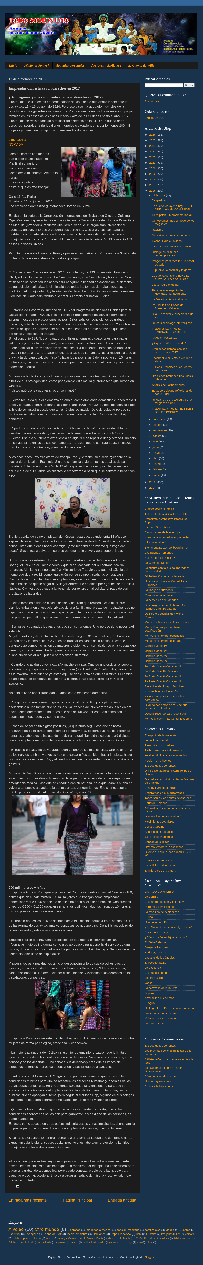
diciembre (159, 195)
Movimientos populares (159, 821)
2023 (152, 151)
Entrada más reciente (27, 1200)
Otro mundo (47, 1229)
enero (157, 475)
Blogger (149, 1257)
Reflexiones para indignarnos (163, 750)
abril (156, 458)
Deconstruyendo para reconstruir (166, 713)
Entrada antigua (122, 1200)
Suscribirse (152, 101)
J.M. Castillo (140, 1238)
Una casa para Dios (157, 922)
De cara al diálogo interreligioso (172, 323)
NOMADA (16, 144)
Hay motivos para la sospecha (164, 846)
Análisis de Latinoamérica (168, 384)
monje (129, 1242)
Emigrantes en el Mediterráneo (164, 792)
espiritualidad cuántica (93, 1242)
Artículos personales (70, 65)
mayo (157, 452)
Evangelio (32, 1234)
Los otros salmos (160, 1238)
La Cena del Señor (157, 562)
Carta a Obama (154, 826)
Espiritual (14, 1234)
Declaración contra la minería (163, 816)
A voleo (16, 1229)
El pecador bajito (155, 962)
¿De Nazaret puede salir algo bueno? (168, 927)
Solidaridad (44, 1242)
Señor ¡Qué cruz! (156, 952)
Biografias (73, 1229)
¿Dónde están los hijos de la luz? (166, 937)
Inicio (13, 65)
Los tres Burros (154, 977)
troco (139, 1242)
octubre (158, 424)
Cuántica (151, 1234)
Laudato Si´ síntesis (157, 527)
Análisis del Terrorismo (159, 860)
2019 (152, 173)
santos (50, 1238)
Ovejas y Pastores (156, 947)
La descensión (154, 967)
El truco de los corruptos (160, 765)
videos (170, 1229)
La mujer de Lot (155, 1023)
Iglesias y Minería (156, 542)
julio (155, 441)
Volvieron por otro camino (161, 1018)
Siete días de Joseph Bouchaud (165, 686)
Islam (110, 1238)
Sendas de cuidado (157, 841)
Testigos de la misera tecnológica (166, 755)
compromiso (152, 1229)
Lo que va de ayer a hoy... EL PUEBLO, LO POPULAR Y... (171, 277)
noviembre (160, 419)
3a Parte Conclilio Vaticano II (163, 671)
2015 (152, 482)
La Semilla (151, 896)
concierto (73, 1242)
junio (156, 447)
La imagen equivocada (159, 590)
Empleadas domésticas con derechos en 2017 (169, 350)
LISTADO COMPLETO (159, 891)
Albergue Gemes (67, 1238)
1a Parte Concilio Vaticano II (163, 681)
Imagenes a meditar (98, 1229)
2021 (152, 162)
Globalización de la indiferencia (165, 576)
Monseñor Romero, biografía (163, 640)
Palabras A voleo (182, 1238)
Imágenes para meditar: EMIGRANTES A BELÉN (169, 330)
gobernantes (115, 1242)
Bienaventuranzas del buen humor (167, 547)
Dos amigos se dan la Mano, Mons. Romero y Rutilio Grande (167, 606)
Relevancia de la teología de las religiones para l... (172, 401)
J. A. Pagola (123, 1238)
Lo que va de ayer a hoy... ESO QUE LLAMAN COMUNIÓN (172, 207)
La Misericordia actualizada (169, 299)
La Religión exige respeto (161, 865)
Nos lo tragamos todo (158, 1081)
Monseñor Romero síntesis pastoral (167, 622)
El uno (149, 917)
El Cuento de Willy (141, 65)
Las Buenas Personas (159, 552)
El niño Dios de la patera (160, 870)
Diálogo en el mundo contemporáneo (165, 253)
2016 (152, 190)
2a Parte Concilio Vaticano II (163, 676)
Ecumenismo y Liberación (161, 691)
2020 (152, 168)
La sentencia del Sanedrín (161, 600)
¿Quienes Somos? (36, 65)
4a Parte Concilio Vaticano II (163, 666)
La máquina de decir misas (162, 911)
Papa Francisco (121, 1234)
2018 (152, 179)
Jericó (148, 982)
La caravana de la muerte (161, 988)
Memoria (190, 1234)
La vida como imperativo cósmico (173, 246)
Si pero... (150, 993)
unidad (149, 1242)
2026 (152, 134)
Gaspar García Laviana (167, 240)
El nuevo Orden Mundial (160, 787)
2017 (152, 184)
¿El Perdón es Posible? (160, 557)
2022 (152, 157)
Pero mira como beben (159, 745)
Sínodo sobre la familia (159, 508)
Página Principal (77, 1200)
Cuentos (185, 1229)
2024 (152, 145)
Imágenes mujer (170, 1234)
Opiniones (98, 1234)
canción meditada (128, 1229)
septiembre (160, 430)
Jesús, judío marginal (165, 284)
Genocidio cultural (156, 740)
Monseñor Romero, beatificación (165, 635)
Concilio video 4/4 (156, 645)
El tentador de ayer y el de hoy (164, 901)
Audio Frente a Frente (91, 1238)
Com (139, 1234)
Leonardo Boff (52, 1234)
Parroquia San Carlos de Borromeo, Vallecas (167, 306)
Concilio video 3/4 (156, 650)
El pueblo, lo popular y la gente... (173, 270)
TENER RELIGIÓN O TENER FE (166, 513)
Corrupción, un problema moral (172, 215)
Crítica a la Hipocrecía (159, 1086)
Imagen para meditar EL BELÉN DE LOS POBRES (172, 410)
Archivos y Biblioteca (106, 65)
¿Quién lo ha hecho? (158, 760)
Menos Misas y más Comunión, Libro (168, 718)
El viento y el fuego (157, 932)
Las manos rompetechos (160, 1013)
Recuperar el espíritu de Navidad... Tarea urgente (169, 292)
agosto (157, 435)
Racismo (157, 229)
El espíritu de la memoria (160, 735)
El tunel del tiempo (156, 972)
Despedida (159, 200)
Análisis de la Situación (159, 831)
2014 (152, 487)
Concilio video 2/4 (156, 655)
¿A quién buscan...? (164, 337)
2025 (152, 140)
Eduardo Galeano (156, 803)
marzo (157, 463)
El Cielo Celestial (156, 942)
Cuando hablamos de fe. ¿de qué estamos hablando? (166, 706)
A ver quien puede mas (159, 997)
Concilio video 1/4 (156, 661)
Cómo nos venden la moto (161, 1076)
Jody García (17, 140)
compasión (59, 1242)
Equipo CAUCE (154, 117)
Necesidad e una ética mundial (171, 235)
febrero (158, 469)
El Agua (150, 1003)
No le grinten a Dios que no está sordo (169, 1008)
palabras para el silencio (27, 1238)
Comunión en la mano (159, 595)
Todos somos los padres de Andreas (168, 797)
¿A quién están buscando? (169, 343)
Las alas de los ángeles (160, 957)
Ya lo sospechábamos (159, 836)
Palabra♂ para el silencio (21, 1242)
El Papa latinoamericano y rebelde (167, 537)
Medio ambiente (77, 1234)
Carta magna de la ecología (162, 532)
